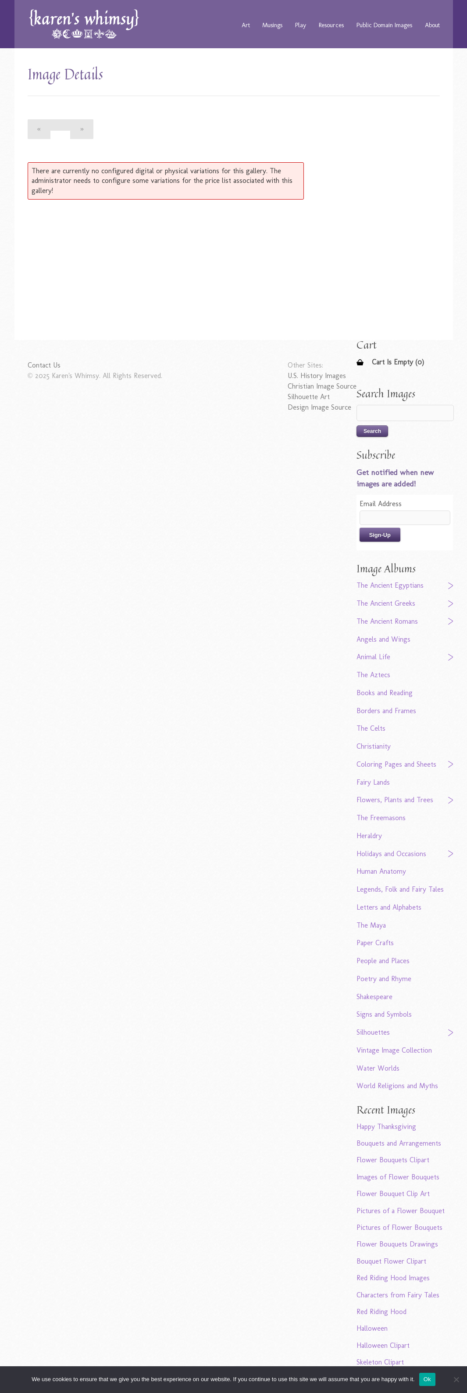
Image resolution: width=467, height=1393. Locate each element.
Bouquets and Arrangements (398, 1143)
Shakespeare (374, 997)
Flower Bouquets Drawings (397, 1244)
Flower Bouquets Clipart (392, 1160)
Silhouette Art (309, 397)
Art (246, 25)
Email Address (381, 504)
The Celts (370, 728)
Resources (331, 25)
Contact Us (44, 365)
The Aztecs (373, 675)
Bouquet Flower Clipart (391, 1261)
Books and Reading (384, 693)
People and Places (383, 961)
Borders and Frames (386, 711)
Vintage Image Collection (394, 1050)
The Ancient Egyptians (390, 585)
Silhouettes (373, 1032)
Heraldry (369, 836)
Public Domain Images (384, 25)
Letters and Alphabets (388, 907)
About (432, 25)
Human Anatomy (381, 871)
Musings (272, 25)
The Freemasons (381, 818)
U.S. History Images (317, 375)
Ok (427, 1379)
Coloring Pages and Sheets (396, 764)
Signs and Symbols (384, 1014)
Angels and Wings (383, 639)
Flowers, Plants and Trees (394, 800)
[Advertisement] (179, 269)
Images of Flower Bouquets (397, 1177)
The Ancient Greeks (385, 603)
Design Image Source (319, 407)
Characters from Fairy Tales (397, 1295)
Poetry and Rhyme (383, 979)
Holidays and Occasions (391, 854)
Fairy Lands (373, 782)
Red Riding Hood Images (393, 1278)
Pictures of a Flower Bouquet (400, 1211)
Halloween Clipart (383, 1345)
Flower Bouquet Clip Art (393, 1193)
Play (300, 25)
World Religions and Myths (397, 1086)
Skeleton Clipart (380, 1362)
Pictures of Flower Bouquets (399, 1227)
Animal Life (373, 657)
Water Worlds (377, 1068)
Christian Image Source (322, 386)
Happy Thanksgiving (386, 1126)
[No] (456, 1379)
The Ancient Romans (387, 621)
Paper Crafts (375, 943)
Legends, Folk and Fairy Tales (400, 889)
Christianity (373, 746)
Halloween (372, 1328)
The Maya (371, 925)
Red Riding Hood (381, 1311)
